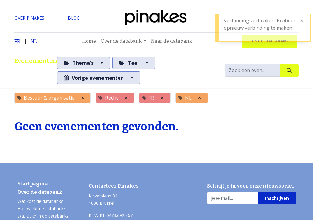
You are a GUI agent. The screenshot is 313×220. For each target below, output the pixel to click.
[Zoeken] (289, 70)
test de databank (270, 41)
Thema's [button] (79, 63)
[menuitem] (89, 41)
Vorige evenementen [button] (94, 78)
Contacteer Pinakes (114, 186)
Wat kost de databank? (40, 201)
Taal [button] (129, 63)
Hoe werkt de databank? (41, 208)
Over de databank (39, 192)
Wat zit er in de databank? (42, 216)
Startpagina (32, 184)
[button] (277, 198)
